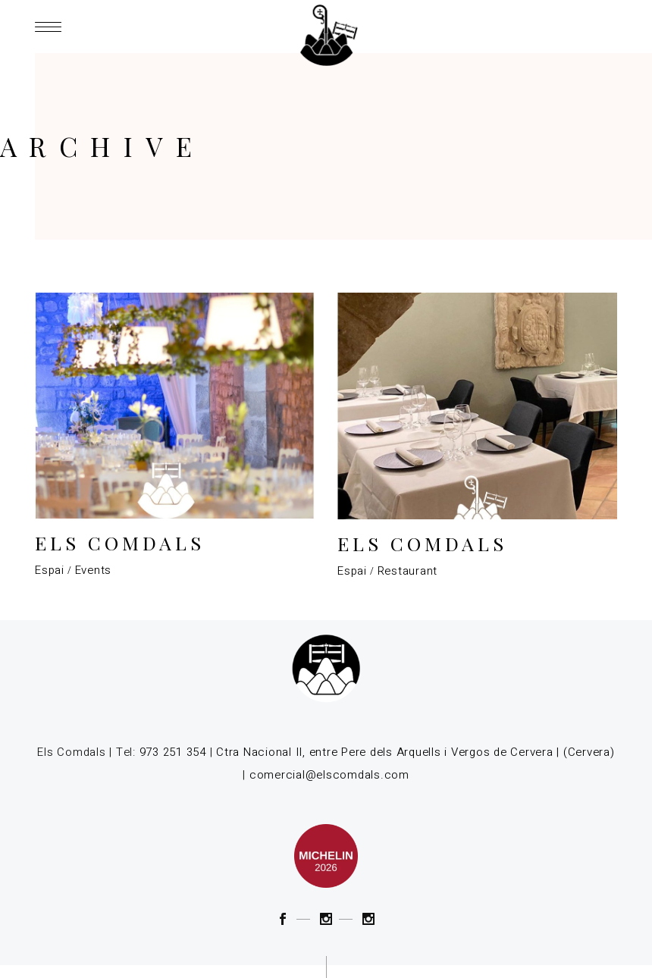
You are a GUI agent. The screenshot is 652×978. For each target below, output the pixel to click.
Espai (49, 570)
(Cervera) (589, 752)
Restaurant (408, 571)
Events (93, 570)
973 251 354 (172, 752)
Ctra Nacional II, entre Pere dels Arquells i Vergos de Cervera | (387, 752)
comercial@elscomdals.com (329, 774)
